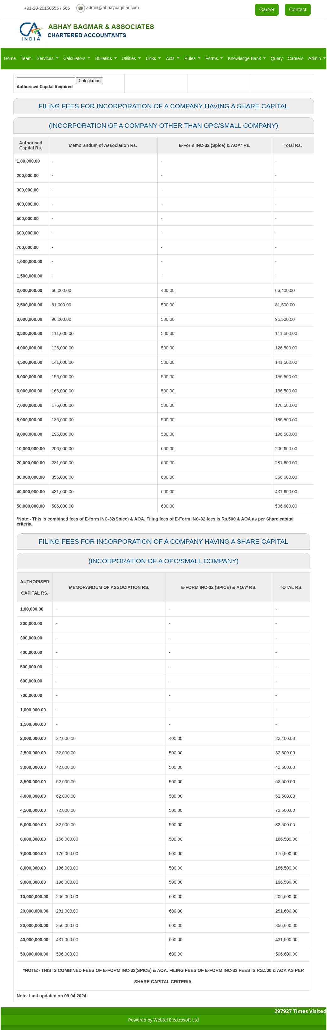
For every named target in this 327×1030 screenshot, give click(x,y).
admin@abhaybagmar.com (112, 7)
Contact (297, 9)
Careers (295, 58)
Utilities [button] (129, 58)
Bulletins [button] (104, 58)
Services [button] (46, 58)
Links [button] (151, 58)
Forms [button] (212, 58)
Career (267, 9)
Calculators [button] (75, 58)
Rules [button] (190, 58)
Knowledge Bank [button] (245, 58)
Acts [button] (171, 58)
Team (26, 58)
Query (277, 58)
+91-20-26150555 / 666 (47, 8)
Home (10, 58)
